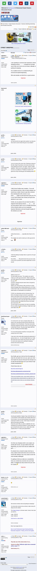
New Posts (32, 26)
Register (30, 29)
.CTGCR (3, 249)
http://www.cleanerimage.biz (17, 368)
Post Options (18, 55)
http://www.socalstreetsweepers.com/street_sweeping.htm (23, 373)
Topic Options (33, 52)
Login (35, 29)
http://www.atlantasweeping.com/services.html (20, 371)
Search (19, 29)
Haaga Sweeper (16, 510)
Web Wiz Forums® (19, 567)
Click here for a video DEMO (17, 518)
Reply (35, 55)
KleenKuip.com (11, 8)
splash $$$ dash (5, 229)
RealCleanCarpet (5, 317)
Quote (31, 55)
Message (13, 52)
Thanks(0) (24, 55)
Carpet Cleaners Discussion (15, 23)
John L (3, 536)
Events (24, 29)
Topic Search (26, 52)
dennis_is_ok (4, 477)
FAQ (16, 29)
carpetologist (4, 498)
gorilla (3, 135)
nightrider (4, 55)
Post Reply (4, 50)
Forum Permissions (32, 563)
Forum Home (5, 23)
